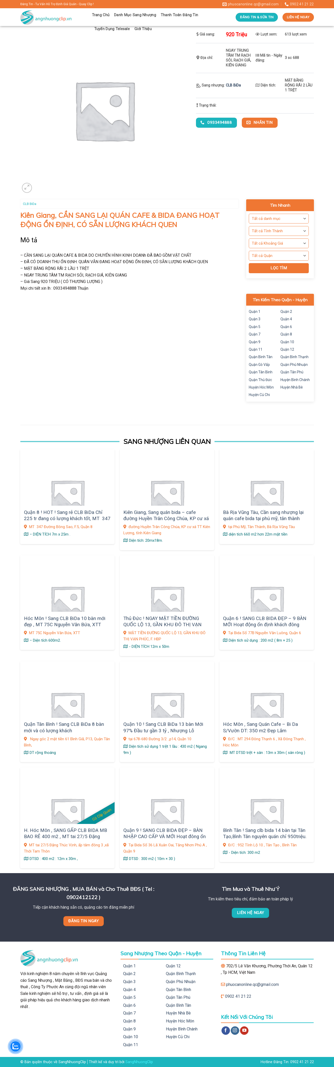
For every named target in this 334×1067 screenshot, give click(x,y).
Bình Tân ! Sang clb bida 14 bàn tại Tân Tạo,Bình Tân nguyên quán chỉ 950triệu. (264, 833)
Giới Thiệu (143, 29)
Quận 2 (286, 311)
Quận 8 (286, 334)
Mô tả (29, 240)
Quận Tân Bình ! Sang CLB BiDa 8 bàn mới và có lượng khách (64, 727)
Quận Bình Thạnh (294, 357)
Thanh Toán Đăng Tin (179, 15)
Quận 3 (254, 319)
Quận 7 (254, 334)
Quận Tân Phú (291, 372)
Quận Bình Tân (260, 357)
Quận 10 (287, 342)
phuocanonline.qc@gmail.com (252, 984)
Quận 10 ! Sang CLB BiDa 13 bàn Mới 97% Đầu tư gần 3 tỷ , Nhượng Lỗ (163, 727)
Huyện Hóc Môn (261, 387)
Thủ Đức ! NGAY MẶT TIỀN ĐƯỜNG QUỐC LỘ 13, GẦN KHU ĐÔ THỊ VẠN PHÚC (162, 625)
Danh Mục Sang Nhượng (135, 15)
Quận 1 (254, 311)
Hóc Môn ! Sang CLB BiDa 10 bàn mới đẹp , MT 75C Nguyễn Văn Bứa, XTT (64, 621)
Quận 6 (286, 327)
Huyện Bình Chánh (295, 380)
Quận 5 (254, 327)
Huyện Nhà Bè (291, 387)
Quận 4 (286, 319)
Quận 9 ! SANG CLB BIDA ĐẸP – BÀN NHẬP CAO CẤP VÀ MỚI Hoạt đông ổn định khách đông (164, 837)
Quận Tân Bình (260, 372)
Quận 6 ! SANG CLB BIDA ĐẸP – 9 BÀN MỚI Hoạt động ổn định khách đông (264, 621)
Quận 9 (254, 342)
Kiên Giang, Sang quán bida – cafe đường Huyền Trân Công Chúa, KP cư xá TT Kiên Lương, (166, 519)
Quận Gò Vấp (259, 365)
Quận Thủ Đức (260, 380)
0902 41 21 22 (238, 996)
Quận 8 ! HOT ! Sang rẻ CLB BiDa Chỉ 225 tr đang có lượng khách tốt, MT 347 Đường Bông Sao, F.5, (67, 519)
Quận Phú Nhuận (294, 365)
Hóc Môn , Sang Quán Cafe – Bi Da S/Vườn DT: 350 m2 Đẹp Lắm (260, 727)
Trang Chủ (101, 15)
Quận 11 (255, 349)
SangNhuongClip (139, 1062)
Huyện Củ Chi (259, 395)
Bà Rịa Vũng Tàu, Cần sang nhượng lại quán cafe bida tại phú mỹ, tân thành (263, 515)
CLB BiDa (233, 85)
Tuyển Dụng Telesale (112, 29)
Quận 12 (287, 349)
